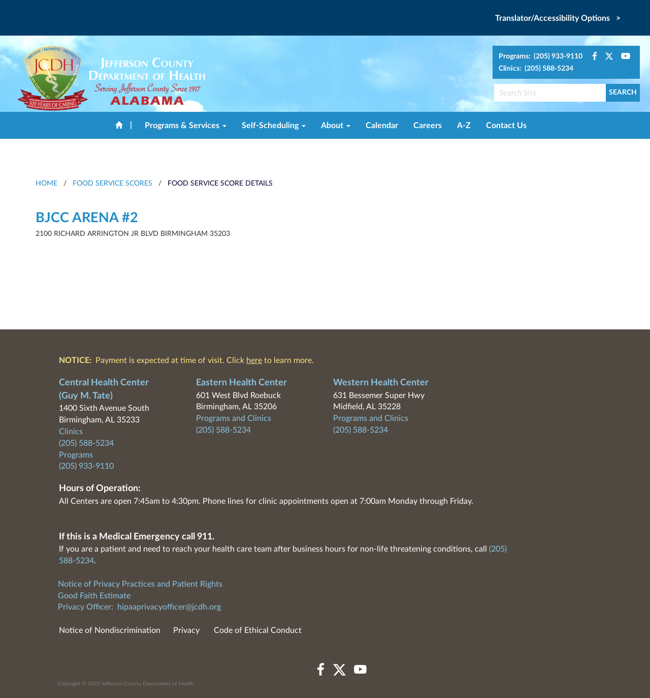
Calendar (382, 126)
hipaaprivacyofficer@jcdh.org (169, 607)
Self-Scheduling (274, 126)
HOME (46, 183)
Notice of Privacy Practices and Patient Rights (140, 584)
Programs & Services (185, 126)
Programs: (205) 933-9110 (540, 56)
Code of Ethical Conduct (258, 630)
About (335, 126)
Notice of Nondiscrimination (109, 630)
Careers (427, 126)
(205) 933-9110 (86, 466)
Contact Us (506, 126)
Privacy (186, 630)
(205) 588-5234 (86, 443)
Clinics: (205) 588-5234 (536, 68)
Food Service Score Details (220, 183)
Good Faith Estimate (94, 596)
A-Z (464, 126)
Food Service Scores (112, 183)
